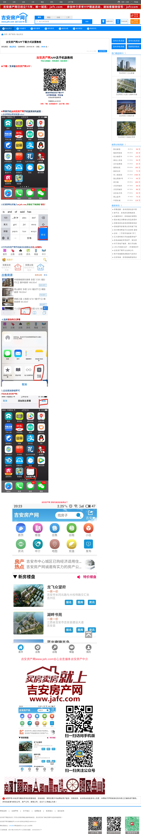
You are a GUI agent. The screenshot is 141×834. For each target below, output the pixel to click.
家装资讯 (49, 28)
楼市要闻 (35, 28)
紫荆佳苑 (116, 167)
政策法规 (63, 28)
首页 (4, 2)
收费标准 (38, 811)
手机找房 (124, 21)
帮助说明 (3, 811)
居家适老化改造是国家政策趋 (125, 223)
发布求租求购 (118, 47)
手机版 (136, 2)
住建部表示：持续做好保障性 (125, 216)
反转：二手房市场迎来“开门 (125, 233)
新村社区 (116, 171)
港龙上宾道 (117, 160)
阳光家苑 (116, 149)
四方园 (116, 182)
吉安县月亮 (117, 193)
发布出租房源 (134, 41)
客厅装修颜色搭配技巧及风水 (125, 254)
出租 (23, 2)
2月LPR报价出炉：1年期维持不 (126, 247)
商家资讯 (91, 28)
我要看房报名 (134, 47)
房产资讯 (12, 34)
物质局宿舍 (117, 153)
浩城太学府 (130, 137)
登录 (122, 2)
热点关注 (7, 28)
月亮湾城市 (117, 186)
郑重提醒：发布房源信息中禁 (125, 209)
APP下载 (70, 2)
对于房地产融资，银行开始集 (125, 243)
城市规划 (77, 28)
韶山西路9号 (118, 178)
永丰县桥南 (117, 164)
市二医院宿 (117, 175)
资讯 (51, 2)
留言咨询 (61, 811)
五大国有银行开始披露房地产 (125, 237)
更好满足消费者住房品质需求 (125, 220)
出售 (14, 2)
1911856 (11, 825)
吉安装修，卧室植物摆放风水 (125, 257)
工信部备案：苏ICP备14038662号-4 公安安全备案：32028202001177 (21, 830)
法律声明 (15, 811)
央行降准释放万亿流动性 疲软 (125, 230)
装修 (61, 2)
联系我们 (49, 811)
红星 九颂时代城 (130, 94)
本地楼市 (21, 28)
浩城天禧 (130, 116)
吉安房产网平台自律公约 (123, 250)
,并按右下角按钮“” (32, 204)
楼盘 (42, 2)
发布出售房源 (118, 41)
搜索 (86, 21)
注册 (127, 2)
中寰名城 (116, 200)
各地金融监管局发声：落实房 (125, 240)
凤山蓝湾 (116, 197)
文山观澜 (130, 73)
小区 (32, 2)
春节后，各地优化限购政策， (125, 213)
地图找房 (109, 21)
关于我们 (26, 811)
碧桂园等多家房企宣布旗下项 (125, 226)
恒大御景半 (117, 156)
